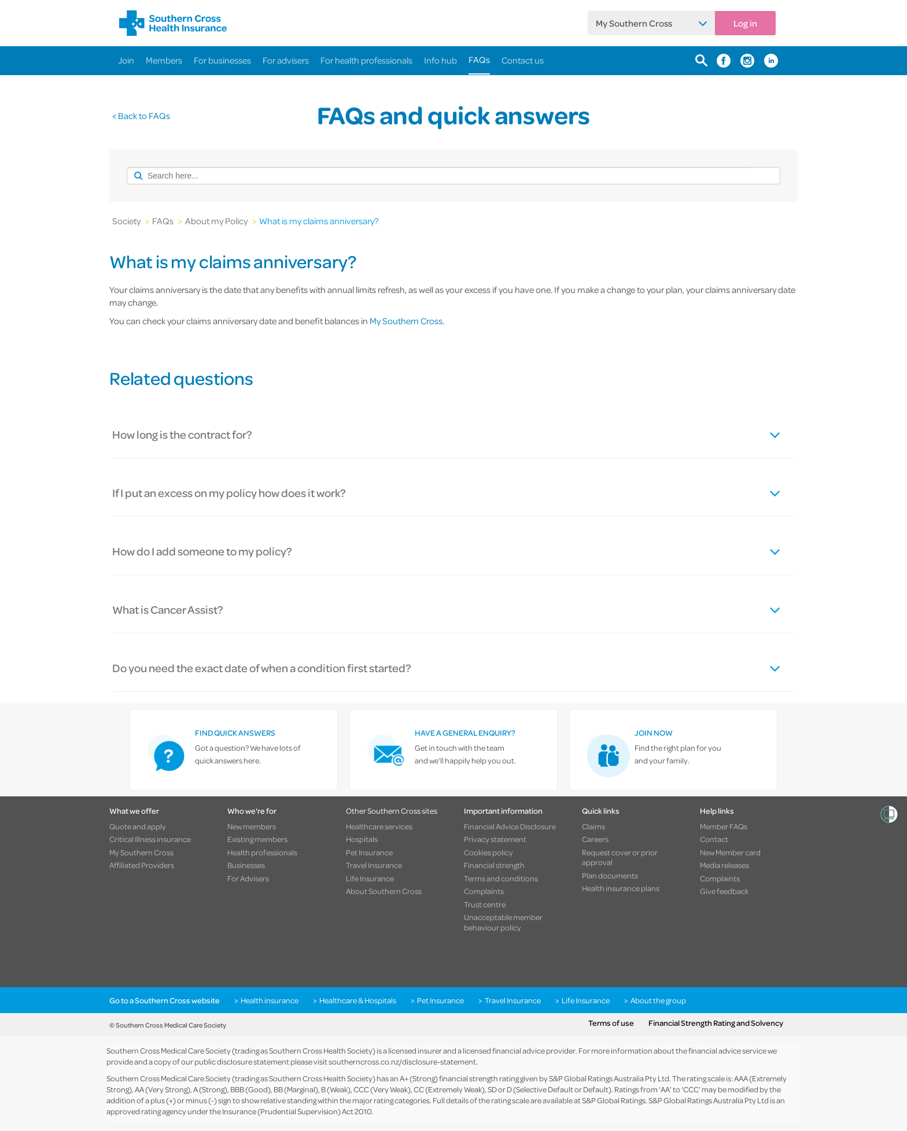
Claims (593, 826)
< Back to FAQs (141, 115)
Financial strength (494, 865)
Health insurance (269, 1000)
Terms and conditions (501, 878)
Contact (714, 839)
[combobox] (438, 175)
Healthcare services (379, 826)
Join (126, 60)
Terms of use (611, 1023)
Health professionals (262, 852)
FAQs (479, 59)
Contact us (523, 60)
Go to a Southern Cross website (164, 1000)
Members (164, 60)
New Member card (730, 852)
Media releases (724, 865)
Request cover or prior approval (620, 857)
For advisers (286, 60)
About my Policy (216, 220)
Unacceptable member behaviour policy (503, 922)
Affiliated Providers (141, 865)
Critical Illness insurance (150, 839)
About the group (658, 1000)
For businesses (222, 60)
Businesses (246, 865)
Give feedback (724, 891)
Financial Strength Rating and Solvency (715, 1023)
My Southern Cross (634, 23)
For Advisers (248, 878)
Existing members (257, 839)
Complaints (484, 891)
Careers (595, 839)
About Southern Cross (384, 891)
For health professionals (366, 60)
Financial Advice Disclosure (510, 826)
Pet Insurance (369, 852)
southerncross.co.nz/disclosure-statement (402, 1061)
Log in (745, 23)
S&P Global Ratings (614, 1100)
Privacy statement (495, 839)
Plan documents (610, 875)
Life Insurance (370, 878)
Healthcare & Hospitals (357, 1000)
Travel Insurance (374, 865)
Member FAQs (723, 826)
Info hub (440, 60)
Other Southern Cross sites (391, 810)
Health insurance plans (620, 888)
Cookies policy (488, 852)
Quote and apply (137, 826)
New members (251, 826)
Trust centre (485, 904)
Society (126, 220)
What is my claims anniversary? (318, 220)
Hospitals (362, 839)
